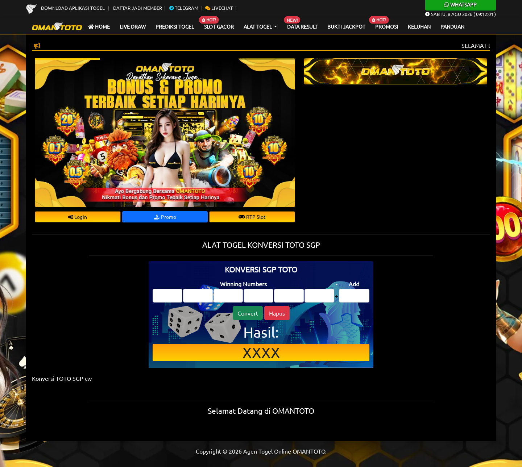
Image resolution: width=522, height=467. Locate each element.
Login (77, 216)
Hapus (277, 313)
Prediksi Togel (175, 26)
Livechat (219, 8)
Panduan (452, 26)
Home (99, 26)
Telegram (183, 8)
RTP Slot (252, 216)
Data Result (302, 26)
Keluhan (419, 26)
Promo (165, 216)
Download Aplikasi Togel (66, 8)
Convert (247, 313)
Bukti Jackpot (346, 26)
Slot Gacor (219, 26)
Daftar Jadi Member (137, 8)
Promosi (386, 26)
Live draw (133, 26)
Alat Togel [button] (258, 26)
